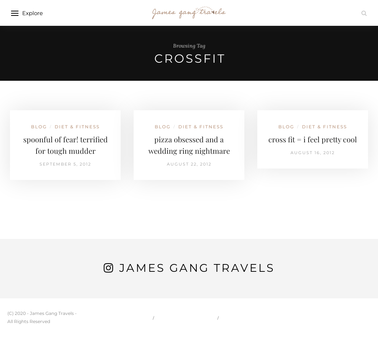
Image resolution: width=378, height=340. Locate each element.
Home (138, 317)
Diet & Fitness (77, 126)
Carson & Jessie (186, 317)
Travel (237, 317)
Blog (39, 126)
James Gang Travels (197, 268)
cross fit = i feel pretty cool (312, 139)
